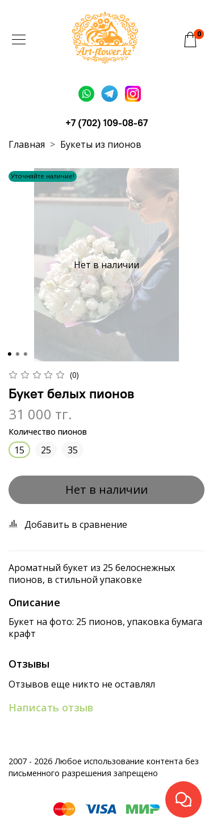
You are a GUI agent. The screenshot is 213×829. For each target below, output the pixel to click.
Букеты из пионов (100, 144)
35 (73, 450)
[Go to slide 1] (9, 354)
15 (19, 450)
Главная (27, 144)
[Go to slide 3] (25, 354)
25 (46, 450)
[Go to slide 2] (17, 354)
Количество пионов (48, 432)
